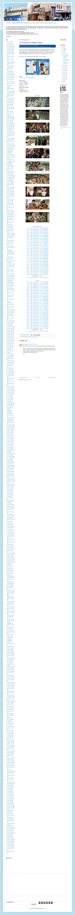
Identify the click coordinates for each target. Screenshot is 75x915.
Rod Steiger (9, 708)
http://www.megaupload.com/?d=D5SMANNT (37, 305)
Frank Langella (10, 275)
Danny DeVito (10, 188)
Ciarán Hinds (9, 166)
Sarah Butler (9, 733)
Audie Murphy (10, 94)
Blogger (43, 908)
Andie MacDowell (10, 59)
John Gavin (9, 444)
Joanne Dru (9, 443)
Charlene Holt (9, 139)
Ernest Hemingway (11, 254)
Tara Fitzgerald (10, 783)
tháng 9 (64, 68)
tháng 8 (64, 70)
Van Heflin (9, 813)
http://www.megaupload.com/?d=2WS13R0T (37, 300)
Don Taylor (9, 217)
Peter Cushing (10, 668)
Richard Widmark (10, 688)
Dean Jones (9, 202)
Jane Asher (9, 396)
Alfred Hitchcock (10, 46)
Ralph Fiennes (10, 683)
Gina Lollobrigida (10, 315)
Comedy (30, 336)
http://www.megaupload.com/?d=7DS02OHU (37, 235)
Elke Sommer (9, 236)
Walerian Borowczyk (9, 825)
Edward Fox (9, 226)
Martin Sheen (9, 560)
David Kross (9, 199)
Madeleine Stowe (10, 536)
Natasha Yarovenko (11, 624)
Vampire (8, 812)
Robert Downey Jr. (10, 692)
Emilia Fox (9, 241)
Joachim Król (9, 437)
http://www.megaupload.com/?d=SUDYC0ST (37, 239)
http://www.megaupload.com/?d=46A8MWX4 (37, 308)
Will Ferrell (9, 836)
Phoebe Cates (10, 678)
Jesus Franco (9, 433)
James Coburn (10, 387)
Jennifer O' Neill (10, 426)
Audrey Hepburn (10, 95)
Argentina (9, 85)
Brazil (8, 114)
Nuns (8, 642)
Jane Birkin (9, 398)
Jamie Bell (9, 395)
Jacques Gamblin (10, 380)
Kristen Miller (9, 500)
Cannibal (9, 129)
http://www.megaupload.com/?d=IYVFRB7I (37, 306)
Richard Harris (10, 687)
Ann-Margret (9, 71)
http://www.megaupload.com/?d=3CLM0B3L (37, 328)
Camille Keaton (10, 128)
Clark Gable (9, 174)
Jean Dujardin (10, 404)
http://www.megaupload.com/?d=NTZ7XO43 (37, 286)
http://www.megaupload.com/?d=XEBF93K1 (37, 274)
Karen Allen (9, 470)
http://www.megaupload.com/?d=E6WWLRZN (37, 241)
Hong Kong (9, 355)
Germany (9, 314)
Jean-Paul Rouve (10, 415)
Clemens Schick (10, 175)
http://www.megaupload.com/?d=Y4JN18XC (37, 267)
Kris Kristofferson (10, 497)
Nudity (8, 640)
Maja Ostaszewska (11, 539)
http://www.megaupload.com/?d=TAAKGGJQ (37, 252)
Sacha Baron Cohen (9, 721)
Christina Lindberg (10, 157)
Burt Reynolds (10, 125)
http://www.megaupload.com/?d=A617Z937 (37, 292)
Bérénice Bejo (10, 107)
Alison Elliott (9, 51)
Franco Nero (9, 273)
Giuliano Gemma (10, 318)
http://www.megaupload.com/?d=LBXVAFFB (37, 293)
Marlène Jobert (10, 557)
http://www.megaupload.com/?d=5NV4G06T (37, 257)
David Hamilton (10, 194)
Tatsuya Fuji (9, 785)
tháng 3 (64, 75)
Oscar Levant (9, 652)
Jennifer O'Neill (10, 427)
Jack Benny (9, 369)
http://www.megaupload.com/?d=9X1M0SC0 (37, 331)
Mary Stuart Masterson (9, 568)
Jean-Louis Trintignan (9, 410)
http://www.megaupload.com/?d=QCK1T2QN (37, 268)
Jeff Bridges (9, 419)
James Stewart (10, 393)
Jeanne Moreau (10, 417)
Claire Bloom (9, 170)
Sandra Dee (9, 730)
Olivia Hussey (9, 647)
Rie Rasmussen (10, 691)
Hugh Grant (9, 356)
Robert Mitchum (10, 696)
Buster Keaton (10, 126)
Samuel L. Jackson (11, 727)
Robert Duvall (9, 695)
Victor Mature (9, 819)
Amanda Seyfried (10, 54)
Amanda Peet (9, 52)
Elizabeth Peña (10, 233)
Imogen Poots (10, 360)
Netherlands (9, 627)
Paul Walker (9, 661)
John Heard (9, 447)
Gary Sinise (9, 283)
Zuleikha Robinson (10, 851)
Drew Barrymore (10, 219)
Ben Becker (9, 101)
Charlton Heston (10, 147)
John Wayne (9, 457)
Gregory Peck (9, 326)
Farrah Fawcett (10, 263)
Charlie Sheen (10, 143)
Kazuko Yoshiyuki (10, 481)
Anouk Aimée (9, 77)
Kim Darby (9, 491)
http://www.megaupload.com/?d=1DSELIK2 (37, 228)
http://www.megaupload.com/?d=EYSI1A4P (37, 319)
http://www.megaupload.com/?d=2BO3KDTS (37, 315)
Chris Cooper (9, 154)
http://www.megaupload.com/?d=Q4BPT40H (37, 273)
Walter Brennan (10, 827)
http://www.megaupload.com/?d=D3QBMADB (37, 244)
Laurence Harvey (10, 509)
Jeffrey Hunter (10, 420)
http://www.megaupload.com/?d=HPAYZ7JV (37, 232)
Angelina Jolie (10, 65)
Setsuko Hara (9, 742)
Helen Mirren (9, 346)
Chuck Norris (9, 165)
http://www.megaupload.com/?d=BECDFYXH (37, 260)
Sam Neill (9, 724)
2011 (63, 52)
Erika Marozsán (10, 252)
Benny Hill (9, 105)
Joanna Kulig (9, 441)
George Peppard (10, 299)
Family (8, 262)
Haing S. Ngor (10, 333)
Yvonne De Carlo (10, 848)
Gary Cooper (9, 282)
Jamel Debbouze (10, 383)
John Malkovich (10, 449)
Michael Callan (10, 591)
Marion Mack (9, 556)
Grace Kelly (9, 323)
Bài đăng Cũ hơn (52, 377)
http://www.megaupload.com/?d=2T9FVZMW (37, 302)
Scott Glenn (9, 736)
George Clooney (10, 296)
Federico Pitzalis (10, 267)
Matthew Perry (10, 577)
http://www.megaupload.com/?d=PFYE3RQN (37, 283)
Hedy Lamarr (9, 342)
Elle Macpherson (10, 237)
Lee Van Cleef (10, 515)
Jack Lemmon (10, 371)
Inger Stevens (10, 362)
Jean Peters (9, 405)
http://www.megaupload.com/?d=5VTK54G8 (37, 264)
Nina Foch (9, 634)
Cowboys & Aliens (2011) (65, 63)
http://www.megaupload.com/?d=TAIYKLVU (37, 271)
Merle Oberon (9, 583)
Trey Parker (9, 801)
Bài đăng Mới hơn (23, 377)
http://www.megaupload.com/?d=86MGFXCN (37, 309)
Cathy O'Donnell (10, 138)
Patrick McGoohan (10, 655)
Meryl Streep (9, 584)
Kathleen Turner (10, 480)
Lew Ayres (9, 524)
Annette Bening (10, 74)
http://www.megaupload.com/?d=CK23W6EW (37, 318)
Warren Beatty (10, 832)
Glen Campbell (10, 320)
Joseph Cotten (10, 462)
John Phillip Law (10, 453)
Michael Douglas (10, 593)
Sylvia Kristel (9, 778)
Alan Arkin (9, 43)
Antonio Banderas (10, 83)
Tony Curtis (9, 797)
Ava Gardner (9, 99)
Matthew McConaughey (10, 576)
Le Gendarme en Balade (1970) (65, 56)
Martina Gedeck (10, 562)
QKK (63, 92)
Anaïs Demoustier (10, 56)
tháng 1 (64, 79)
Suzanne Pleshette (11, 775)
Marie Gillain (9, 549)
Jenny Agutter (9, 429)
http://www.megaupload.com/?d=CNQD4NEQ (37, 248)
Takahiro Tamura (10, 779)
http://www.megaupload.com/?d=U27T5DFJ (37, 284)
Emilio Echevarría (10, 243)
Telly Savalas (9, 786)
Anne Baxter (9, 73)
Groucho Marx (10, 331)
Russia (8, 717)
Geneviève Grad (10, 292)
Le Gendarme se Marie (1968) (65, 60)
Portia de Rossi (10, 682)
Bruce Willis (9, 122)
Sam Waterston (10, 726)
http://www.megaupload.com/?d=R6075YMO (37, 251)
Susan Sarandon (10, 772)
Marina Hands (10, 554)
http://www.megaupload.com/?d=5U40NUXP (37, 287)
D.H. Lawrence (10, 181)
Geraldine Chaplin (10, 307)
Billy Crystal (9, 111)
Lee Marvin (9, 514)
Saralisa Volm (9, 735)
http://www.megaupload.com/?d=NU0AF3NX (37, 265)
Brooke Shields (10, 118)
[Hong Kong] (42, 23)
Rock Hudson (9, 706)
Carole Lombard (10, 132)
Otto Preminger (10, 653)
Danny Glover (9, 190)
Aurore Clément (10, 98)
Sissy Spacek (9, 752)
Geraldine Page (10, 309)
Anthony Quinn (10, 81)
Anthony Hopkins (10, 79)
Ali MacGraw (9, 47)
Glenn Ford (9, 322)
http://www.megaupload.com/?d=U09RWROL (37, 296)
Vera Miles (9, 817)
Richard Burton (10, 685)
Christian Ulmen (10, 155)
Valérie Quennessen (9, 810)
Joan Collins (9, 438)
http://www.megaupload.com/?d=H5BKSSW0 (37, 255)
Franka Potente (10, 278)
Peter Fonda (9, 669)
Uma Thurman (10, 804)
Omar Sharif (9, 649)
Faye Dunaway (10, 265)
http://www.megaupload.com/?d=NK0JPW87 (37, 297)
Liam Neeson (9, 526)
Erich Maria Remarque (9, 251)
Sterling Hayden (10, 762)
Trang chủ (38, 377)
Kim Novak (9, 493)
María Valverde (10, 547)
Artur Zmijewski (10, 91)
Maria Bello (9, 544)
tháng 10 (64, 67)
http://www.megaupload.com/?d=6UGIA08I (37, 312)
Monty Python (9, 606)
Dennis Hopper (10, 211)
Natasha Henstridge (9, 623)
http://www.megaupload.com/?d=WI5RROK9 (37, 236)
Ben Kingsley (9, 104)
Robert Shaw (9, 702)
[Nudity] (48, 23)
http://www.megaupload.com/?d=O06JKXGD (37, 316)
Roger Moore (9, 709)
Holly (8, 352)
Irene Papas (9, 364)
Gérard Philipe (10, 312)
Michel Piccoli (9, 601)
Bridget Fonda (10, 116)
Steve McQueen (10, 765)
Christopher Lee (10, 161)
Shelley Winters (10, 746)
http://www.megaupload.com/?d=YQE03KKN (37, 323)
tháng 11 (64, 65)
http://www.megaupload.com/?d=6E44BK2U (37, 303)
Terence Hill (9, 788)
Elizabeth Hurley (10, 230)
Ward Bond (9, 830)
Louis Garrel (9, 532)
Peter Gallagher (10, 671)
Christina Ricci (10, 159)
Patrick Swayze (10, 657)
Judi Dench (9, 463)
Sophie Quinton (10, 758)
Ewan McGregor (10, 260)
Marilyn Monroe (10, 553)
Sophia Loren (9, 753)
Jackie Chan (9, 374)
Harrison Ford (9, 339)
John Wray (9, 459)
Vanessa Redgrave (11, 815)
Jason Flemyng (10, 402)
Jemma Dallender (10, 422)
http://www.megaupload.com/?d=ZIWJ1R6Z (37, 270)
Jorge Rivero (9, 460)
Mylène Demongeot (11, 612)
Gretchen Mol (9, 329)
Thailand (8, 789)
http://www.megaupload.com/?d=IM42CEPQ (37, 231)
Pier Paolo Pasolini (11, 679)
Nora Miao (9, 637)
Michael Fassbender (9, 597)
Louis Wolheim (10, 533)
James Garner (10, 389)
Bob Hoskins (9, 112)
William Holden (10, 841)
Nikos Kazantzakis (10, 631)
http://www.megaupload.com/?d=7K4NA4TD (37, 242)
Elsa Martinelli (10, 240)
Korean (8, 496)
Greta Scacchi (10, 328)
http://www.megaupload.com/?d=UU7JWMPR (37, 281)
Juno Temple (9, 468)
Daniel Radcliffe (10, 187)
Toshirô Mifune (10, 798)
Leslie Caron (9, 523)
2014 (63, 47)
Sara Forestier (10, 732)
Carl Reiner (9, 131)
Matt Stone (9, 573)
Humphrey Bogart (10, 358)
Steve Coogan (10, 764)
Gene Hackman (10, 285)
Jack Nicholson (10, 372)
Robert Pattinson (10, 698)
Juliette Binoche (10, 466)
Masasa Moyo (10, 570)
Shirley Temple (10, 750)
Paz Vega (9, 662)
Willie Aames (9, 842)
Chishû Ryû (9, 150)
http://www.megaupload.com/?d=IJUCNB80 (37, 290)
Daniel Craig (9, 183)
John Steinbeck (10, 456)
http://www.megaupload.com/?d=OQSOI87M (37, 229)
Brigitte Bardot (10, 117)
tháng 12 (64, 53)
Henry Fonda (9, 350)
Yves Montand (10, 847)
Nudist (8, 639)
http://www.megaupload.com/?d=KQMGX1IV (37, 233)
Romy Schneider (10, 715)
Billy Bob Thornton (10, 108)
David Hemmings (10, 196)
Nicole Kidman (10, 630)
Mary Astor (9, 566)
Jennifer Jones (10, 424)
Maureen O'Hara (10, 579)
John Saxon (9, 454)
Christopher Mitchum (9, 163)
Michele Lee (9, 602)
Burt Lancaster (10, 123)
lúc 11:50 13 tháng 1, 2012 (33, 344)
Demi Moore (9, 210)
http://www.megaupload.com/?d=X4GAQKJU (37, 238)
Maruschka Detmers (9, 564)
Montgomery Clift (10, 604)
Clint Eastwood (10, 177)
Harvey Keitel (9, 340)
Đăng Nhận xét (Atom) (27, 379)
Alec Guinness (10, 44)
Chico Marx (9, 148)
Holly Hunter (9, 353)
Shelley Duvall (10, 745)
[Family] (53, 23)
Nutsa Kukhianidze (10, 643)
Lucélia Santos (10, 535)
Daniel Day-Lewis (10, 184)
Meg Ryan (9, 581)
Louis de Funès (35, 336)
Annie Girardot (10, 76)
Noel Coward (9, 636)
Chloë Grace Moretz (9, 152)
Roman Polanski (10, 711)
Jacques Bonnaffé (10, 378)
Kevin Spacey (9, 488)
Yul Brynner (9, 845)
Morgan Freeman (10, 608)
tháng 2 (64, 77)
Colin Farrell (9, 178)
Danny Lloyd (9, 191)
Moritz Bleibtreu (10, 610)
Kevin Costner (10, 485)
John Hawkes (9, 446)
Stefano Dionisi (10, 761)
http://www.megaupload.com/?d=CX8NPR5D (37, 326)
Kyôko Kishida (10, 504)
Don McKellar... (10, 216)
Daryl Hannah (9, 193)
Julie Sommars (10, 465)
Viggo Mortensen (10, 820)
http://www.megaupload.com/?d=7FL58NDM (37, 310)
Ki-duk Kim (9, 490)
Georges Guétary (10, 304)
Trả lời (24, 354)
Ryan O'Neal (9, 719)
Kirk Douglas (9, 494)
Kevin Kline (9, 487)
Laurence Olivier (10, 511)
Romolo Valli (9, 713)
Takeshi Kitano (10, 782)
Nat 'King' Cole (10, 619)
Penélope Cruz (10, 666)
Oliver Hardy (9, 646)
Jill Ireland (9, 435)
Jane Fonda (9, 399)
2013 (63, 48)
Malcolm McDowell (10, 541)
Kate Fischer (9, 473)
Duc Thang (25, 344)
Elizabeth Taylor (10, 234)
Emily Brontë (9, 246)
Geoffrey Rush (10, 295)
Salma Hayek (9, 723)
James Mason (10, 392)
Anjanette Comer (10, 69)
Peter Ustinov (9, 676)
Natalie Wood (9, 620)
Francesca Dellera (10, 271)
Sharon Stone (9, 743)
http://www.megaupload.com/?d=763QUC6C (37, 321)
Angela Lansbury (10, 63)
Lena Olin (9, 517)
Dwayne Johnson (10, 221)
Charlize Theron (10, 145)
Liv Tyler (8, 529)
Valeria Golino (10, 807)
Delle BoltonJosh (10, 207)
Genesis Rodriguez (11, 289)
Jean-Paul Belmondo (9, 413)
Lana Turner (9, 506)
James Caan (9, 386)
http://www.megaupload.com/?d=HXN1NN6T (37, 249)
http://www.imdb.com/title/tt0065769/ (27, 77)
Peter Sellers (9, 675)
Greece (8, 325)
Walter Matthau (10, 828)
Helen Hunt (9, 345)
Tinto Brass (9, 792)
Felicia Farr (9, 269)
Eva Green (9, 256)
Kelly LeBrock (9, 484)
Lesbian (8, 521)
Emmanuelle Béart (10, 247)
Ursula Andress (10, 806)
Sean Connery (10, 740)
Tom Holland (9, 794)
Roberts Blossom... (11, 703)
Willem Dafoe (9, 838)
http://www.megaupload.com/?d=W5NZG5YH (37, 277)
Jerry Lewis (9, 432)
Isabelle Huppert (10, 365)
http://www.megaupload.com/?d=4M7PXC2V (37, 247)
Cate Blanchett (10, 134)
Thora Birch (9, 791)
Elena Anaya (9, 229)
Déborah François (10, 205)
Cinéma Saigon (25, 336)
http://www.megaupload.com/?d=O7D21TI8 (37, 294)
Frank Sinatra (9, 276)
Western (8, 835)
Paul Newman (10, 659)
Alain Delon (9, 41)
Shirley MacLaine (10, 748)
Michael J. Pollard (10, 598)
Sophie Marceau (10, 755)
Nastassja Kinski (10, 616)
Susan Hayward (10, 771)
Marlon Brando (10, 559)
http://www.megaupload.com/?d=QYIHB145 (37, 313)
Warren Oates (10, 833)
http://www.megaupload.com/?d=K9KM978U (37, 299)
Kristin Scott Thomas (9, 503)
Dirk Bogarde (9, 214)
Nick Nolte (9, 628)
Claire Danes (9, 172)
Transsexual (9, 800)
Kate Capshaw (10, 471)
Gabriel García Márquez (10, 280)
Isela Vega (9, 368)
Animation (9, 67)
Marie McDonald (10, 550)
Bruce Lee (9, 120)
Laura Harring (9, 507)
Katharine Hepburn (11, 476)
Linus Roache (9, 527)
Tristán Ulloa (9, 803)
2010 (63, 81)
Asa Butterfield (10, 92)
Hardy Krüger (9, 336)
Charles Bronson (10, 141)
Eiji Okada (9, 227)
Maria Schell (9, 546)
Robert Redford (10, 700)
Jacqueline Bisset (10, 375)
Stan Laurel (9, 759)
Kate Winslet (9, 474)
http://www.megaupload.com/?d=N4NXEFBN (37, 254)
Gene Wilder (9, 288)
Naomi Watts (9, 615)
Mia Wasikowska (10, 587)
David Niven (9, 200)
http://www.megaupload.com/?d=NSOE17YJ (37, 325)
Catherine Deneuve (11, 135)
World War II (9, 844)
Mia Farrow (9, 586)
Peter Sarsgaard (10, 672)
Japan (8, 401)
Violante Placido (10, 823)
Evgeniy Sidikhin (10, 258)
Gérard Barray (10, 311)
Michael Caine (10, 590)
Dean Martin (9, 203)
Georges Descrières (9, 302)
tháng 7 (64, 72)
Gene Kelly (9, 286)
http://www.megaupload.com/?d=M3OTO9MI (37, 263)
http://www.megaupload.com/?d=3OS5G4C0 (37, 322)
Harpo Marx (9, 337)
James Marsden (10, 390)
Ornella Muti (9, 650)
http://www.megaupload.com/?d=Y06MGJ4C (37, 245)
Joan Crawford (10, 440)
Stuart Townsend (10, 767)
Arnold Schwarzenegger (10, 88)
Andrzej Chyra (10, 61)
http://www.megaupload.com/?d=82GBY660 (37, 261)
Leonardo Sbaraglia (11, 518)
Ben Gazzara (9, 102)
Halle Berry (9, 334)
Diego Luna (9, 213)
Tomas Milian (9, 795)
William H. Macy (10, 839)
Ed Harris (9, 224)
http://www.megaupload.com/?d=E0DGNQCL (37, 258)
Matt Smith (9, 572)
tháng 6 (64, 74)
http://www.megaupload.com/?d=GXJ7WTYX (37, 289)
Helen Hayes (9, 343)
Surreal (8, 769)
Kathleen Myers (10, 478)
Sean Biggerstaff (10, 738)
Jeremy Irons (9, 430)
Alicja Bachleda (10, 49)
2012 (63, 50)
